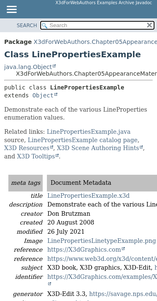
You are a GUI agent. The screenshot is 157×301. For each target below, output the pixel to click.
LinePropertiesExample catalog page (82, 140)
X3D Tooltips (36, 156)
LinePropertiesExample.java (89, 131)
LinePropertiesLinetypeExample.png (101, 240)
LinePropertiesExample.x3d (88, 195)
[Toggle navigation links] (11, 10)
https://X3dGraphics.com (84, 249)
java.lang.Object (28, 67)
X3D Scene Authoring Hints (98, 148)
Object (43, 95)
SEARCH (27, 25)
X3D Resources (26, 148)
